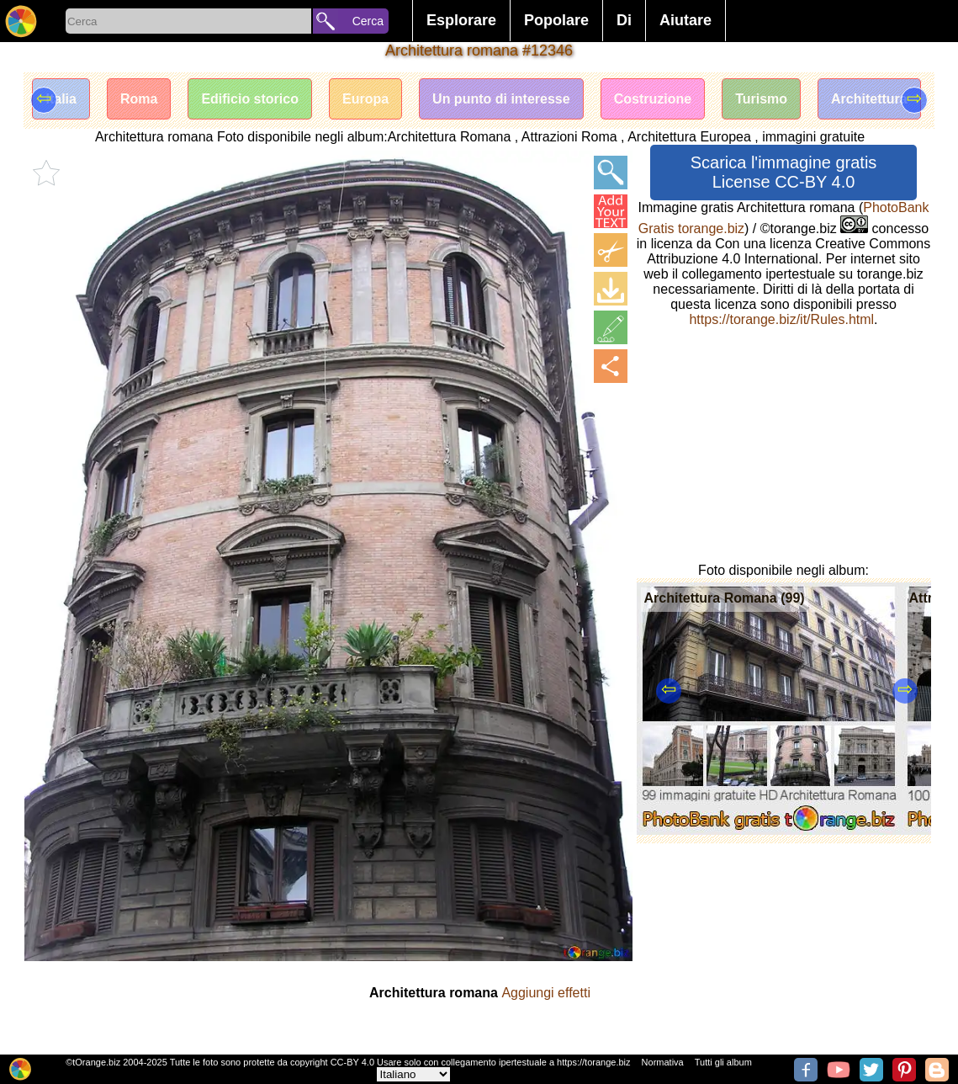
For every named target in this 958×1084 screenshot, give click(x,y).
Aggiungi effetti (545, 993)
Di (624, 20)
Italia (60, 99)
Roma (138, 99)
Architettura (869, 99)
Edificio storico (250, 99)
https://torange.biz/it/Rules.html (781, 319)
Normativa (663, 1062)
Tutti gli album (723, 1062)
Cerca (368, 21)
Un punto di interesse (501, 99)
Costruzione (652, 99)
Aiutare (685, 20)
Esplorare (461, 20)
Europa (365, 99)
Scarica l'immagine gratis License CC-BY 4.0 (784, 172)
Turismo (761, 99)
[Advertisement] (784, 445)
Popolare (556, 20)
